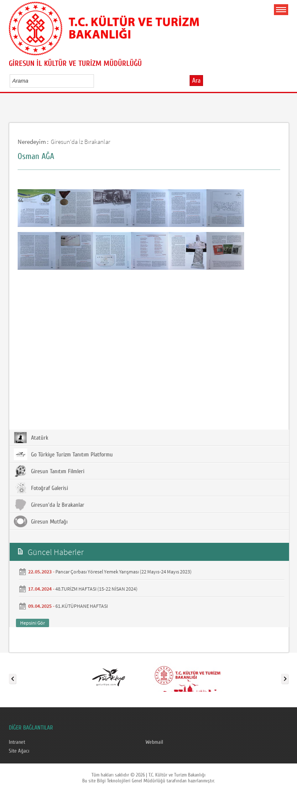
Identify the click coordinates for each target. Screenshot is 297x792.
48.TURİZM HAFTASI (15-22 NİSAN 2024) (96, 589)
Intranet (17, 742)
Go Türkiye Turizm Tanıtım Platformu (63, 454)
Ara (196, 80)
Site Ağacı (19, 751)
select (96, 80)
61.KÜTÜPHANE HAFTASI (81, 606)
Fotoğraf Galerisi (41, 488)
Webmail (154, 742)
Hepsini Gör (32, 623)
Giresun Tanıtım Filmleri (49, 471)
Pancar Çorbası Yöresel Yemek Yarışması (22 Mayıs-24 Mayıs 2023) (123, 571)
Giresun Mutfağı (41, 521)
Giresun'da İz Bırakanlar (80, 142)
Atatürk (31, 437)
